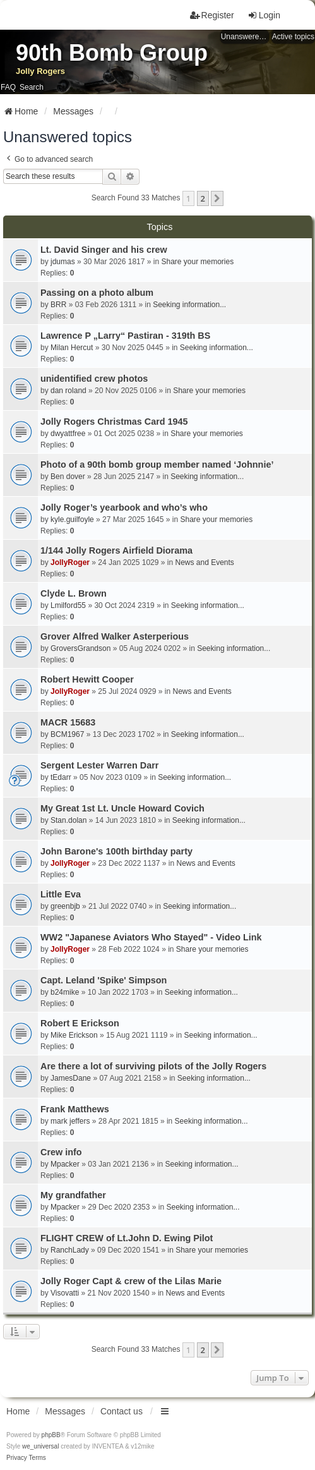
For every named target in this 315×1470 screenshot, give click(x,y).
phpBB (51, 1434)
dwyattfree (68, 433)
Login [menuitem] (263, 15)
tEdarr (61, 777)
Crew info (61, 1152)
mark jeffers (70, 1121)
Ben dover (68, 476)
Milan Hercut (72, 347)
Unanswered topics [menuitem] (245, 36)
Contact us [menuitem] (121, 1411)
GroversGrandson (80, 648)
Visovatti (65, 1293)
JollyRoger (70, 562)
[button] (217, 198)
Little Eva (60, 894)
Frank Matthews (74, 1109)
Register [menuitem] (212, 15)
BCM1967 (67, 734)
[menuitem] (16, 1458)
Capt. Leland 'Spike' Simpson (103, 980)
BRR (58, 304)
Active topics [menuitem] (293, 36)
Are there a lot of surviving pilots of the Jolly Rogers (153, 1066)
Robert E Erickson (79, 1023)
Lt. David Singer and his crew (103, 250)
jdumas (63, 261)
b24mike (65, 992)
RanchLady (70, 1250)
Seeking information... (189, 304)
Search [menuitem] (32, 87)
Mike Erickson (74, 1035)
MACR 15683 (67, 722)
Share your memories (197, 261)
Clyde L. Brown (73, 593)
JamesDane (71, 1078)
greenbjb (65, 906)
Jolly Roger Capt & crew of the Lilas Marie (131, 1281)
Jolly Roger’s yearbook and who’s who (124, 507)
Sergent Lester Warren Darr (99, 765)
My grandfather (73, 1195)
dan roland (68, 390)
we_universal (40, 1446)
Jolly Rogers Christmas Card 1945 (114, 421)
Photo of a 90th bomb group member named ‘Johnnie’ (156, 464)
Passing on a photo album (96, 293)
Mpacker (65, 1164)
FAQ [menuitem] (8, 87)
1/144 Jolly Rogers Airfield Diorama (116, 550)
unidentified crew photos (94, 379)
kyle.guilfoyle (72, 519)
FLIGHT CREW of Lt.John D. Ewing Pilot (126, 1238)
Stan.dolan (68, 820)
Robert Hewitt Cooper (87, 679)
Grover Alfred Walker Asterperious (114, 636)
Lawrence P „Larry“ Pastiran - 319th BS (125, 336)
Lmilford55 (68, 605)
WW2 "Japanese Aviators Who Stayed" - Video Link (151, 937)
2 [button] (203, 198)
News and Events (204, 562)
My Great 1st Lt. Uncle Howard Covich (122, 808)
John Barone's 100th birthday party (116, 851)
